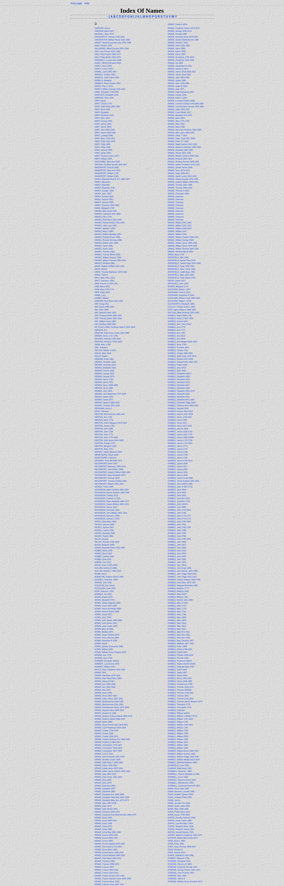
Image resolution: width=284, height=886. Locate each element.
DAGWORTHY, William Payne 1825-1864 (112, 40)
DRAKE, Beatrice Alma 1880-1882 (109, 710)
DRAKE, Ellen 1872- (103, 806)
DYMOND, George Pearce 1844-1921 (184, 870)
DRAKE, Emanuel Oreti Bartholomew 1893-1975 (115, 815)
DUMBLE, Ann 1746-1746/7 (180, 324)
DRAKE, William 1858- (177, 234)
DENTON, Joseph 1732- (105, 443)
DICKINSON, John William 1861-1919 (111, 513)
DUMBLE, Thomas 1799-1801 (181, 693)
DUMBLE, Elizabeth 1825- (179, 394)
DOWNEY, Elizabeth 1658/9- (107, 661)
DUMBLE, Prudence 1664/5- (180, 661)
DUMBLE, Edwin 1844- (178, 365)
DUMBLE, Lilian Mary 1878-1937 (182, 582)
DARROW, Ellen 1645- (104, 98)
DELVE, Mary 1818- (103, 353)
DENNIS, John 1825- (104, 391)
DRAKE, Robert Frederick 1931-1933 (184, 164)
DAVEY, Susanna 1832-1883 (107, 205)
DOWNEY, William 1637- (105, 667)
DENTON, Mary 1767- (104, 449)
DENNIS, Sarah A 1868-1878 (107, 402)
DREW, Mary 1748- (176, 254)
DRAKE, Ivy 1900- (175, 63)
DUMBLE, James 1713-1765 (180, 440)
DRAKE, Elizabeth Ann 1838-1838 (109, 794)
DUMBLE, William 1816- (178, 736)
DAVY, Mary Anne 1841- (105, 278)
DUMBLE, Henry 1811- (177, 423)
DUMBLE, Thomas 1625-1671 (181, 687)
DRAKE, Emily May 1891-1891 (108, 832)
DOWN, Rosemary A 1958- (106, 640)
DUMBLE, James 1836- (178, 472)
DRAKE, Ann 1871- (103, 690)
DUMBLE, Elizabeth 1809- (179, 376)
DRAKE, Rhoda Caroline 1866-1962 (183, 156)
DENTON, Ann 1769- (103, 417)
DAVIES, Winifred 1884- (105, 263)
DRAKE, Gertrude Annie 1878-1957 (183, 37)
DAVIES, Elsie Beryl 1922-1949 (108, 220)
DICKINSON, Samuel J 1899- (107, 516)
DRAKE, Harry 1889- (177, 48)
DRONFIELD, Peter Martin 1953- (182, 278)
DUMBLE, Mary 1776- (177, 609)
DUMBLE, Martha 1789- (178, 597)
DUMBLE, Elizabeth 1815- (179, 379)
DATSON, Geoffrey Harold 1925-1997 (111, 164)
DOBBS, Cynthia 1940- (104, 556)
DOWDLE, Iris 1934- (103, 594)
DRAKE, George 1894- (177, 34)
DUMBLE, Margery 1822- (178, 591)
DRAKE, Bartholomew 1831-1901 (109, 704)
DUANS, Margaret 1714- (178, 286)
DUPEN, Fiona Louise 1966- (180, 820)
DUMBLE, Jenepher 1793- (179, 501)
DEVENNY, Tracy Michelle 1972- (108, 461)
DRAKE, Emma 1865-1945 (106, 838)
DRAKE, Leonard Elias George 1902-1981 (186, 106)
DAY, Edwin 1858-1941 (104, 307)
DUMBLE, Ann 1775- (177, 327)
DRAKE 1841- (101, 672)
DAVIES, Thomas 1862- (105, 252)
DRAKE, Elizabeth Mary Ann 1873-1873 (112, 800)
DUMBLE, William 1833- (178, 742)
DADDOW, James (102, 28)
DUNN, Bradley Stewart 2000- (180, 794)
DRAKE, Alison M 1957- (105, 681)
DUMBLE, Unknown (176, 710)
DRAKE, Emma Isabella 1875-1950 (110, 844)
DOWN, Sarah (101, 643)
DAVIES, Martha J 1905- (105, 228)
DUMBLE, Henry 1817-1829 (180, 426)
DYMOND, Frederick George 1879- (183, 867)
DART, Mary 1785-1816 (105, 138)
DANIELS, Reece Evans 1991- (108, 83)
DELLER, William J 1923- (105, 350)
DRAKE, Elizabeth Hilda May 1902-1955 (112, 797)
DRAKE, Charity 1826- (104, 733)
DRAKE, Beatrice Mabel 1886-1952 (110, 719)
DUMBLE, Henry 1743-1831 (180, 417)
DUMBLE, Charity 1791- (178, 350)
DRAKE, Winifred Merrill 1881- (181, 252)
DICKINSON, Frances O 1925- (108, 498)
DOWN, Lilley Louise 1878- (106, 626)
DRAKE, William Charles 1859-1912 (183, 237)
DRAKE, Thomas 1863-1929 (180, 188)
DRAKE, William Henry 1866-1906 (182, 243)
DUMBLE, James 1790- (178, 455)
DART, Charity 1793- (103, 103)
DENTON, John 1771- (104, 434)
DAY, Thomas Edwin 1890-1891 (108, 315)
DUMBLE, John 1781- (177, 524)
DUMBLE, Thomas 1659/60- (180, 690)
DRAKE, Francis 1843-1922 (106, 870)
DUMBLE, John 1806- (177, 542)
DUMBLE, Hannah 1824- (178, 408)
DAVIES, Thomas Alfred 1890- (107, 254)
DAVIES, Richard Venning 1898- (108, 240)
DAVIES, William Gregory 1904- (108, 257)
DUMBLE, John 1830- (177, 548)
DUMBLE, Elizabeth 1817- (179, 385)
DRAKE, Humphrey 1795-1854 (181, 57)
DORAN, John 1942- (103, 582)
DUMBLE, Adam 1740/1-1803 (180, 318)
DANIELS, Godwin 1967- (105, 74)
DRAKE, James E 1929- (178, 69)
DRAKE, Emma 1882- (104, 841)
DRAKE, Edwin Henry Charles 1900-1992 (112, 771)
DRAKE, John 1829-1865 (178, 83)
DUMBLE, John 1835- (177, 556)
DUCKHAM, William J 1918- (180, 301)
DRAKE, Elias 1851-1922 (105, 774)
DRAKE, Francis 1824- (104, 867)
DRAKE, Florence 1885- (105, 861)
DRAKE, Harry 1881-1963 (179, 45)
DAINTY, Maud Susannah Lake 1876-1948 (113, 43)
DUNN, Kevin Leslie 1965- (179, 806)
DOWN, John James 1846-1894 (108, 620)
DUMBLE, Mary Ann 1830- (179, 635)
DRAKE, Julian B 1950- (178, 86)
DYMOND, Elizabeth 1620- (179, 861)
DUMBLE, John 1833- (177, 550)
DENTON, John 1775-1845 (106, 437)
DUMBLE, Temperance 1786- (180, 684)
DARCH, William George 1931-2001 (110, 89)
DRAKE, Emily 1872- (103, 826)
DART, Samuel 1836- (104, 150)
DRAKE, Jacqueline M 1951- (180, 66)
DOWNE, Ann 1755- (103, 655)
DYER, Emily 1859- (176, 844)
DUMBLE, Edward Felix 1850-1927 (183, 362)
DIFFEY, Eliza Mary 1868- (106, 521)
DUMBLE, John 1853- (177, 565)
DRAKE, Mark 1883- (176, 118)
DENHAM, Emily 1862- (104, 359)
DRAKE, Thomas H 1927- (179, 191)
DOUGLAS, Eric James (105, 585)
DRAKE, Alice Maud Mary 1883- (108, 678)
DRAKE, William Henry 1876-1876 (182, 246)
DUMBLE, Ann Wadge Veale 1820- (183, 342)
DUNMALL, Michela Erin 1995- (181, 783)
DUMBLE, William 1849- (178, 748)
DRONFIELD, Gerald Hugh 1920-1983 (184, 263)
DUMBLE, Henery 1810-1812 (180, 411)
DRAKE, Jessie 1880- (177, 80)
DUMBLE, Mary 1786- (177, 614)
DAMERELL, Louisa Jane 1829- (108, 60)
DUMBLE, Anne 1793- (177, 344)
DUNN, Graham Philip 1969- (180, 797)
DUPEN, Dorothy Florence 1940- (182, 818)
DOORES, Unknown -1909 (106, 580)
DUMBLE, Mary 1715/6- (178, 603)
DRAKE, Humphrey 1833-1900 (181, 60)
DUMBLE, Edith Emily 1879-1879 (182, 356)
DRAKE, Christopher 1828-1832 (108, 748)
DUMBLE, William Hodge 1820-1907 (183, 757)
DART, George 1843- (103, 121)
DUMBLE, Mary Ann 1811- (179, 632)
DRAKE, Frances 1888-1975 (107, 864)
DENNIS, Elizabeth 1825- (105, 368)
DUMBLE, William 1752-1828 (180, 719)
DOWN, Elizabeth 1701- (105, 600)
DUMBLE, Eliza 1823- (177, 368)
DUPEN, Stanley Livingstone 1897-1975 (185, 835)
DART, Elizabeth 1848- (104, 115)
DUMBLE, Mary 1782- (177, 611)
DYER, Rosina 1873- (177, 852)
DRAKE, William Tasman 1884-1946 (183, 249)
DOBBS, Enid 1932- (103, 559)
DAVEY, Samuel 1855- (104, 202)
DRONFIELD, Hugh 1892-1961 (181, 266)
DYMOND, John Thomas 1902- (181, 873)
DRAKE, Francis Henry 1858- (107, 881)
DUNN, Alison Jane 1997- (179, 788)
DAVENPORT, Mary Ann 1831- (108, 170)
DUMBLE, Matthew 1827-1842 (181, 643)
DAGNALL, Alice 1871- (104, 34)
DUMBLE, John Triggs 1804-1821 (182, 574)
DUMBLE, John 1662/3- (178, 504)
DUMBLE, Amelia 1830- (178, 321)
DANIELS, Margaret (103, 80)
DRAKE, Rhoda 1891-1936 (179, 153)
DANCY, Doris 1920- (103, 66)
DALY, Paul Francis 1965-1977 (108, 54)
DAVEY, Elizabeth (102, 185)
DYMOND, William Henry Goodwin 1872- (185, 881)
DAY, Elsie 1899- (102, 310)
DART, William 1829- (103, 159)
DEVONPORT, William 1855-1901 (109, 484)
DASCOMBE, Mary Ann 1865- (107, 162)
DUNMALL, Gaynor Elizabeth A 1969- (184, 774)
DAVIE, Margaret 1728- (104, 208)
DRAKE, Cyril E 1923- (104, 754)
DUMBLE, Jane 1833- (177, 495)
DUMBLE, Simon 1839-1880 (180, 681)
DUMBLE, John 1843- (177, 562)
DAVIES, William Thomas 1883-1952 (110, 260)
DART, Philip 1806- (103, 144)
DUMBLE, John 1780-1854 (179, 521)
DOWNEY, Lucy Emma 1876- (107, 664)
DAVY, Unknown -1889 (104, 281)
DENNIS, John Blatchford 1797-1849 (110, 394)
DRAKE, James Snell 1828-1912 (182, 72)
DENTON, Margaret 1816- (106, 446)
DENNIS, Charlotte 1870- (105, 365)
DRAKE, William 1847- (177, 231)
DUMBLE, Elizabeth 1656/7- (180, 373)
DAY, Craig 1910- (102, 304)
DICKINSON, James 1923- (106, 507)
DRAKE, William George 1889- (181, 240)
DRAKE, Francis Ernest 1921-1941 (109, 876)
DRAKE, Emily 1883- (103, 829)
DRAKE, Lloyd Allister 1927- (180, 112)
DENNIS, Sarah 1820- (104, 397)
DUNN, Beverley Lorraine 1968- (181, 791)
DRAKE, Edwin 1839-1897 (106, 765)
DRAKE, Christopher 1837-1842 (108, 751)
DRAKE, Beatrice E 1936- (106, 713)
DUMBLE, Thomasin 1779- (179, 704)
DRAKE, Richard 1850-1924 (180, 159)
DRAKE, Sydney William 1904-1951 (183, 182)
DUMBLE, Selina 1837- (178, 672)
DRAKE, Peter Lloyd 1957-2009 (181, 138)
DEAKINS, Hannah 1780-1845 (108, 339)
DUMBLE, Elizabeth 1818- (179, 388)
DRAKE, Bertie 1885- (104, 722)
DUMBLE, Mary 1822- (177, 626)
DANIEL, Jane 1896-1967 (105, 72)
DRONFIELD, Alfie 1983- (178, 257)
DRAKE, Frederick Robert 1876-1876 (184, 28)
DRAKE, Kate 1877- (176, 89)
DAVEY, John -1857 (103, 193)
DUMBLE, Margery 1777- (178, 588)
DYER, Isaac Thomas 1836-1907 (182, 847)
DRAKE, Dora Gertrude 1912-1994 (109, 757)
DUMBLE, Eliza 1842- (177, 371)
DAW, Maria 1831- (102, 286)
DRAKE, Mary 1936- (176, 127)
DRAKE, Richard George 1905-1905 (183, 162)
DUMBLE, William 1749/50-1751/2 (182, 716)
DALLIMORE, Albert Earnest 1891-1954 (112, 48)
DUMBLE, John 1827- (177, 545)
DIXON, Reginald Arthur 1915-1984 (110, 548)
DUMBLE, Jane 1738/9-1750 (180, 487)
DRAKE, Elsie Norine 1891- (106, 809)
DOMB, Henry (101, 574)
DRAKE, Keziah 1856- (177, 95)
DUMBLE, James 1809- (178, 463)
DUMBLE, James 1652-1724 (180, 434)
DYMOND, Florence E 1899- (180, 864)
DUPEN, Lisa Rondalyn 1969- (180, 823)
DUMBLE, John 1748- (177, 513)
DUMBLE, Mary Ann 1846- (179, 638)
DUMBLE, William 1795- (178, 730)
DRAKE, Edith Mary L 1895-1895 (109, 762)
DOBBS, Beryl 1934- (103, 553)
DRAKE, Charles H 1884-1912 (108, 742)
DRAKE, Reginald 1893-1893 (180, 150)
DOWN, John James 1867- (106, 623)
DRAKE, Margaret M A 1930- (180, 115)
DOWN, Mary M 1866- (104, 629)
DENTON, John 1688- (104, 429)
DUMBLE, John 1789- (177, 533)
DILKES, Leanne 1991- (104, 530)
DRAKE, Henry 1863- (177, 54)
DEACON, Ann (101, 330)
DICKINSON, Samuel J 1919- (107, 519)
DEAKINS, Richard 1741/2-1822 (108, 342)
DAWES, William (102, 298)
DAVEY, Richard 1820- (104, 196)
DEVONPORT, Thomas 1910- (107, 478)
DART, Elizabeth (102, 112)
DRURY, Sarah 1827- (177, 281)
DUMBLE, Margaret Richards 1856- (183, 585)
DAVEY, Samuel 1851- (104, 199)
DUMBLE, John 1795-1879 (179, 539)
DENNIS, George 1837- (105, 373)
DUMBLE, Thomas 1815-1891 (181, 699)
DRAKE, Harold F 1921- (178, 43)
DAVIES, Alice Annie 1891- (106, 211)
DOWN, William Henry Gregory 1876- (111, 652)
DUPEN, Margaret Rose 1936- (181, 826)
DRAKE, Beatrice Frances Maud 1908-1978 (113, 716)
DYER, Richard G (175, 849)
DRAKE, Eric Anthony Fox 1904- (108, 847)
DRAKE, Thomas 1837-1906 (180, 185)
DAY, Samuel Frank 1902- (106, 312)
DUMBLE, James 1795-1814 (180, 461)
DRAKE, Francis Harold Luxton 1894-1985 (113, 878)
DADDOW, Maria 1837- (105, 31)
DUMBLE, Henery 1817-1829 (180, 414)
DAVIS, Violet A (101, 275)
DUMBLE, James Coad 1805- (180, 478)
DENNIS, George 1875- (105, 376)
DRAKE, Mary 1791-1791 (178, 121)
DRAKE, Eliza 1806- (103, 780)
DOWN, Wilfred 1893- (104, 649)
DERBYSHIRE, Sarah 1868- (107, 455)
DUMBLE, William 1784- (178, 722)
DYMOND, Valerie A (176, 878)
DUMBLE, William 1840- (178, 745)
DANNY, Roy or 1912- (104, 86)
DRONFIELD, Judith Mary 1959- (181, 272)
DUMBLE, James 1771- (178, 446)
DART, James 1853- (103, 127)
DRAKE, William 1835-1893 (179, 228)
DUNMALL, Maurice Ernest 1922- (182, 780)
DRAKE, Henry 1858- (177, 51)
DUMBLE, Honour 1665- (178, 429)
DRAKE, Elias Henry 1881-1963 (108, 777)
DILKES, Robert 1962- (104, 536)
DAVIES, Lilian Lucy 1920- (106, 225)
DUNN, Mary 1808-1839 (178, 809)
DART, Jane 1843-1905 (105, 130)
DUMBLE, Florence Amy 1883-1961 (183, 405)
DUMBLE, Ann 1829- (177, 339)
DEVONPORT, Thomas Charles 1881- (111, 481)
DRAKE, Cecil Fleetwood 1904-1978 (110, 728)
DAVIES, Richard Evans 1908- (108, 237)
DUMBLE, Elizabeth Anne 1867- (181, 400)
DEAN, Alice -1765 (102, 344)
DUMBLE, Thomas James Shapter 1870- (185, 701)
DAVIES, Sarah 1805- (104, 246)
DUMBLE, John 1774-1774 (179, 516)
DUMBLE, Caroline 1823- (178, 347)
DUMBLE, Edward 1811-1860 (180, 359)
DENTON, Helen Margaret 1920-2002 (111, 423)
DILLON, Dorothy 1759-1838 (107, 542)
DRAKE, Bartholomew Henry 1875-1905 (112, 707)
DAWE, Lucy (100, 295)
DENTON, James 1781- (105, 426)
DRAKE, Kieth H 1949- (177, 98)
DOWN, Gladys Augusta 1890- (108, 603)
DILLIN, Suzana (102, 539)
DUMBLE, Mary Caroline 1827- (181, 640)
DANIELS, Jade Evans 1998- (107, 77)
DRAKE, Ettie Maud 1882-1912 (108, 858)
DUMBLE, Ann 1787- (177, 333)
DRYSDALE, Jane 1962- (178, 283)
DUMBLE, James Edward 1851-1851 (183, 481)
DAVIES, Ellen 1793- (103, 217)
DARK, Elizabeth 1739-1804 (107, 92)
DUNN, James (174, 800)
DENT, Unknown (102, 411)
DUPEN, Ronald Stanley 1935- (181, 832)
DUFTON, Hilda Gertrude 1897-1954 (183, 312)
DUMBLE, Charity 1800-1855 (180, 353)
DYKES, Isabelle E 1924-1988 (181, 855)
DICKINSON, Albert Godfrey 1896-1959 (111, 490)
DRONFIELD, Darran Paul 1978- (182, 260)
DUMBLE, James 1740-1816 (180, 443)
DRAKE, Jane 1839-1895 (178, 77)
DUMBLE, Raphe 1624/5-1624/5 (181, 664)
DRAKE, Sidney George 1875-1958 (183, 179)
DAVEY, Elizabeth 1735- (105, 188)
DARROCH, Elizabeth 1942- (107, 95)
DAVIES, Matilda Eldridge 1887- (108, 234)
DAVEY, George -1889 (104, 191)
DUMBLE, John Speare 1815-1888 (183, 571)
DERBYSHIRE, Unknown (106, 458)
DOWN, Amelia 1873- (104, 597)
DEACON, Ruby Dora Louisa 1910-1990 (112, 333)
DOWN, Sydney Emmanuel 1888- (109, 646)
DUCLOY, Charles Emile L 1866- (182, 307)
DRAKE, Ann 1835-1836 (105, 684)
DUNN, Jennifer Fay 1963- (179, 803)
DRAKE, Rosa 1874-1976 (179, 170)
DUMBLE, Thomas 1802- (178, 696)
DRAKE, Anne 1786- (103, 693)
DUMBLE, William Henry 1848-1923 (183, 751)
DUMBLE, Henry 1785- (177, 420)
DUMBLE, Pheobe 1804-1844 (180, 655)
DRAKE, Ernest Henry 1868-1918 (109, 852)
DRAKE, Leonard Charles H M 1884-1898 (186, 103)
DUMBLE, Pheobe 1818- (178, 658)
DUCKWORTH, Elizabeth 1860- (181, 304)
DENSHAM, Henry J (103, 408)
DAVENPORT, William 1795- (107, 173)
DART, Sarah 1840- (103, 153)
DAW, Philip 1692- (102, 292)
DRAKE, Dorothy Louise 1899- (108, 759)
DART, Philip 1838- (103, 147)
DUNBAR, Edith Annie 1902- (180, 768)
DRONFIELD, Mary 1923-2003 (181, 275)
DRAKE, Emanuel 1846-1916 (107, 812)
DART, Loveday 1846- (104, 135)
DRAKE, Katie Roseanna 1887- (181, 92)
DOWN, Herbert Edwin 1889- (107, 611)
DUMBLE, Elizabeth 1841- (179, 397)
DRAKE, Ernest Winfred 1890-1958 (110, 855)
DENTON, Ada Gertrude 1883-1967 (110, 414)
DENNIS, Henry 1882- (104, 388)
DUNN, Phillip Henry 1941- (179, 812)
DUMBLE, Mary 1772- (177, 606)
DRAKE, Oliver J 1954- (177, 135)
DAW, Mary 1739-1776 (104, 289)
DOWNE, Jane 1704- (104, 658)
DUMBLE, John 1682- (177, 507)
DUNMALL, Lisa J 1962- (178, 777)
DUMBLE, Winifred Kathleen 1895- (183, 762)
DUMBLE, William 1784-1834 (180, 725)
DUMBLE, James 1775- (178, 449)
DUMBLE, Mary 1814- (177, 623)
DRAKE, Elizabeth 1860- (105, 791)
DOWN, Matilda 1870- (104, 632)
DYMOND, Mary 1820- (177, 876)
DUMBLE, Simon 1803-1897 (180, 678)
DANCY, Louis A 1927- (104, 69)
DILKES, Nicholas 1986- (105, 533)
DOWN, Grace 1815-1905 (106, 606)
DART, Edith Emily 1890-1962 (107, 106)
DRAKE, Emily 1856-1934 (106, 820)
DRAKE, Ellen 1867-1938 (105, 803)
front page (76, 3)
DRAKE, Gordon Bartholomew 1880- (183, 40)
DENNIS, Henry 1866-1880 (106, 385)
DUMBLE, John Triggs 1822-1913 (182, 577)
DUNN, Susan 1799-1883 (179, 815)
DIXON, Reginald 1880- (105, 545)
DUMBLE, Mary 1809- (177, 620)
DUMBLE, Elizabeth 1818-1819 (181, 391)
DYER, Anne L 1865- (177, 841)
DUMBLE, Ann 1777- (177, 330)
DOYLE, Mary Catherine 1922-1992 (110, 669)
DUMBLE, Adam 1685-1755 (180, 315)
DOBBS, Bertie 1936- (104, 550)
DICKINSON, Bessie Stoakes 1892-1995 (112, 492)
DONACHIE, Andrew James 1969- (109, 577)
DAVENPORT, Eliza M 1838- (107, 167)
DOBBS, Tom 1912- (103, 562)
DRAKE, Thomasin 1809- (178, 193)
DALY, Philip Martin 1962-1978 (108, 57)
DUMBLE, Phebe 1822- (178, 652)
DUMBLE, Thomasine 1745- (180, 707)
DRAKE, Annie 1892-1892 (106, 696)
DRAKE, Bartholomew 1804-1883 (109, 701)
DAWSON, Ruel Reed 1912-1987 (109, 301)
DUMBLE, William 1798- (178, 733)
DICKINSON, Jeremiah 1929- (107, 510)
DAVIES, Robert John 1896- (107, 243)
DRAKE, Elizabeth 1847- (105, 788)
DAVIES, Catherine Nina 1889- (108, 214)
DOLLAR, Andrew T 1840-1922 (108, 571)
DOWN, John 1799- (103, 617)
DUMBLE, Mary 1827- (177, 629)
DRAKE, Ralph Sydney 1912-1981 (182, 144)
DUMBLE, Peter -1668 (177, 646)
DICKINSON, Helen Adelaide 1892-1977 (112, 501)
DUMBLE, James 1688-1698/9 (181, 437)
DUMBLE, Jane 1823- (177, 492)
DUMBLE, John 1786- (177, 530)
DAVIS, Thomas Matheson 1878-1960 (111, 272)
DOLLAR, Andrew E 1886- (106, 568)
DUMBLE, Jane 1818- (177, 490)
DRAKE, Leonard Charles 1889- (181, 101)
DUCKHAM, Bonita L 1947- (179, 289)
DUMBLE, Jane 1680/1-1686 (180, 484)
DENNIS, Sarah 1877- (104, 400)
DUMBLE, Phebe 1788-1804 (180, 649)
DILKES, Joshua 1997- (104, 527)
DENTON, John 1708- (104, 431)
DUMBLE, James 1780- (178, 452)
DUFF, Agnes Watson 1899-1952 (182, 310)
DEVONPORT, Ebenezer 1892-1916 (110, 466)
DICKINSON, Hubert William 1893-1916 (112, 504)
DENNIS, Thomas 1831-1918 (107, 405)
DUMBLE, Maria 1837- (177, 594)
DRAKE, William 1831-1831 (179, 225)
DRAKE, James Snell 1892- (179, 74)
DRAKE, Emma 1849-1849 (106, 835)
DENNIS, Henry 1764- (104, 379)
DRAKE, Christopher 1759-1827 (108, 745)
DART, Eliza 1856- (102, 109)
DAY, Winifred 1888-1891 (105, 324)
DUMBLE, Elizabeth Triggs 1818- (182, 402)
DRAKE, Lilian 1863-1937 (179, 109)
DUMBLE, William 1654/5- (179, 713)
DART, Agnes (100, 101)
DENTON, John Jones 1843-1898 (109, 440)
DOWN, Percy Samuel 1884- (107, 638)
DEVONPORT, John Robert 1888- (109, 469)
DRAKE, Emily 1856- (103, 818)
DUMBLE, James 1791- (178, 458)
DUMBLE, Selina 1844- (178, 675)
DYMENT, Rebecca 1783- (179, 858)
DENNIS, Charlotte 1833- (105, 362)
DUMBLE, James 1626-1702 (180, 431)
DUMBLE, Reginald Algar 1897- (181, 667)
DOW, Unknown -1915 (104, 591)
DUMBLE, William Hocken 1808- (182, 754)
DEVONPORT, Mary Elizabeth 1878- (110, 475)
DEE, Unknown (101, 347)
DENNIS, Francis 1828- (105, 371)
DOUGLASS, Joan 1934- (105, 588)
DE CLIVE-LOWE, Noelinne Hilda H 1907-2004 (115, 327)
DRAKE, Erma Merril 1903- (106, 849)
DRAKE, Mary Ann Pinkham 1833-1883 (184, 130)
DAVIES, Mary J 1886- (104, 231)
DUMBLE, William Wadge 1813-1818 (183, 759)
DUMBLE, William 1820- (178, 739)
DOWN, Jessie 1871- (104, 614)
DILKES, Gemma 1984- (105, 524)
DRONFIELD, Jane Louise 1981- (182, 269)
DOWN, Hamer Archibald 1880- (108, 609)
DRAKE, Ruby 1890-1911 (179, 173)
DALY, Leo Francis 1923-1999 (107, 51)
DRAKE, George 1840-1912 (180, 31)
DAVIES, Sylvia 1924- (104, 249)
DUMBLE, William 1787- (178, 728)
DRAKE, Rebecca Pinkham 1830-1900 (184, 147)
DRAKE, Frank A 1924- (177, 24)
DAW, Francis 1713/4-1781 (106, 283)
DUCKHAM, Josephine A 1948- (181, 295)
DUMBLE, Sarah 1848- (177, 669)
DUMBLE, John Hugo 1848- (180, 568)
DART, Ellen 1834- (102, 118)
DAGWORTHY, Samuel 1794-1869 (109, 37)
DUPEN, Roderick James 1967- (181, 829)
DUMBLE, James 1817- (178, 466)
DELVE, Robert (101, 356)
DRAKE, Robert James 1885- (180, 167)
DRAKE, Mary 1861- (176, 124)
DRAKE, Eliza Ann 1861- (105, 786)
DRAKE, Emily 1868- (103, 823)
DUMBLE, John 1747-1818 (179, 510)
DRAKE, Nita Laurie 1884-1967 (181, 133)
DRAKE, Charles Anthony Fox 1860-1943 (112, 739)
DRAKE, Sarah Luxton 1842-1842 (182, 176)
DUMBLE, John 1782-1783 (179, 527)
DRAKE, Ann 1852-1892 (105, 687)
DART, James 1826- (103, 124)
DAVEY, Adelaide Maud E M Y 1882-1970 (112, 179)
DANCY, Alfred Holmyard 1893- (108, 63)
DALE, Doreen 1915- (103, 45)
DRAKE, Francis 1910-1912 (106, 873)
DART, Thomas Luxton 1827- (107, 156)
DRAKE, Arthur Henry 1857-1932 (109, 699)
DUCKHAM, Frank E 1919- (179, 292)
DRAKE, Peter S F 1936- (178, 141)
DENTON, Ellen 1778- (104, 420)
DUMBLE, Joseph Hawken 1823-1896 (184, 580)
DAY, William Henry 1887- (106, 321)
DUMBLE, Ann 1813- (177, 336)
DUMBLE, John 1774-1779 (179, 519)
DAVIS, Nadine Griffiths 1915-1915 (109, 266)
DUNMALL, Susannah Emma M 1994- (184, 786)
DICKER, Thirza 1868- (104, 487)
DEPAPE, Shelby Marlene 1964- (108, 452)
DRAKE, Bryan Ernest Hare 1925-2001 (111, 725)
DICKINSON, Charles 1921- (106, 495)
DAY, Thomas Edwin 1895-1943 (108, 318)
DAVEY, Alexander (103, 182)
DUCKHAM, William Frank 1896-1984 (184, 298)
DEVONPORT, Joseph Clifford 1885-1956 (112, 472)
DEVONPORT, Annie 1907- (106, 463)
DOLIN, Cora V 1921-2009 (106, 565)
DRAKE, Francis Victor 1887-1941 (109, 884)
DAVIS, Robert (101, 269)
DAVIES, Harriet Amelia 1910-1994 (109, 223)
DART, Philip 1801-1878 (105, 141)
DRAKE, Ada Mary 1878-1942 (107, 675)
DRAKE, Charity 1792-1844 (106, 730)
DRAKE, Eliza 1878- (103, 783)
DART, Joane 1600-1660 (105, 133)
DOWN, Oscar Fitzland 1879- (107, 635)
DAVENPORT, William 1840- (107, 176)
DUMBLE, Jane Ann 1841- (179, 498)
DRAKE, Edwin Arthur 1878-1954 (109, 768)
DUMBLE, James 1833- (178, 469)
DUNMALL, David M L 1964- (180, 771)
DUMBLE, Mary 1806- (177, 617)
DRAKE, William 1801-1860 (179, 223)
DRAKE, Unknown (176, 196)
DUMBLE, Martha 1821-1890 (180, 600)
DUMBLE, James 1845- (178, 475)
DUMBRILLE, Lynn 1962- (178, 765)
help (86, 3)
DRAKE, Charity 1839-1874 (106, 736)
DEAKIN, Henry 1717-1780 (106, 336)
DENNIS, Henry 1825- (104, 382)
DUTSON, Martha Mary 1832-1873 (183, 838)
